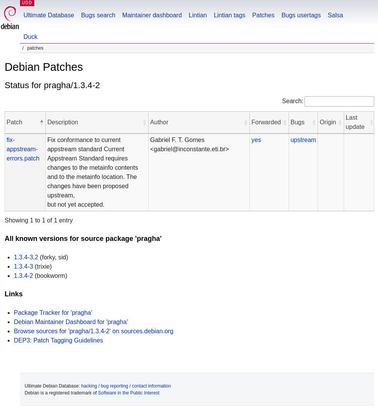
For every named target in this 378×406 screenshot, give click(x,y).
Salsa (335, 15)
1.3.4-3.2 (26, 257)
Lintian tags (229, 15)
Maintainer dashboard (152, 15)
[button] (41, 122)
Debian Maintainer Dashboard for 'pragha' (71, 322)
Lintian (198, 15)
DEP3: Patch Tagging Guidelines (58, 340)
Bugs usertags (301, 15)
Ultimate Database (48, 15)
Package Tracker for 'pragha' (53, 312)
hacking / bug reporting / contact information (126, 386)
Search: (292, 101)
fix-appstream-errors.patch (23, 149)
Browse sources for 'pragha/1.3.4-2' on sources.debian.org (93, 331)
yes (256, 140)
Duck (30, 36)
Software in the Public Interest (128, 393)
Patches (263, 15)
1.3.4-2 (23, 275)
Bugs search (98, 15)
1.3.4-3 (23, 266)
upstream (303, 140)
